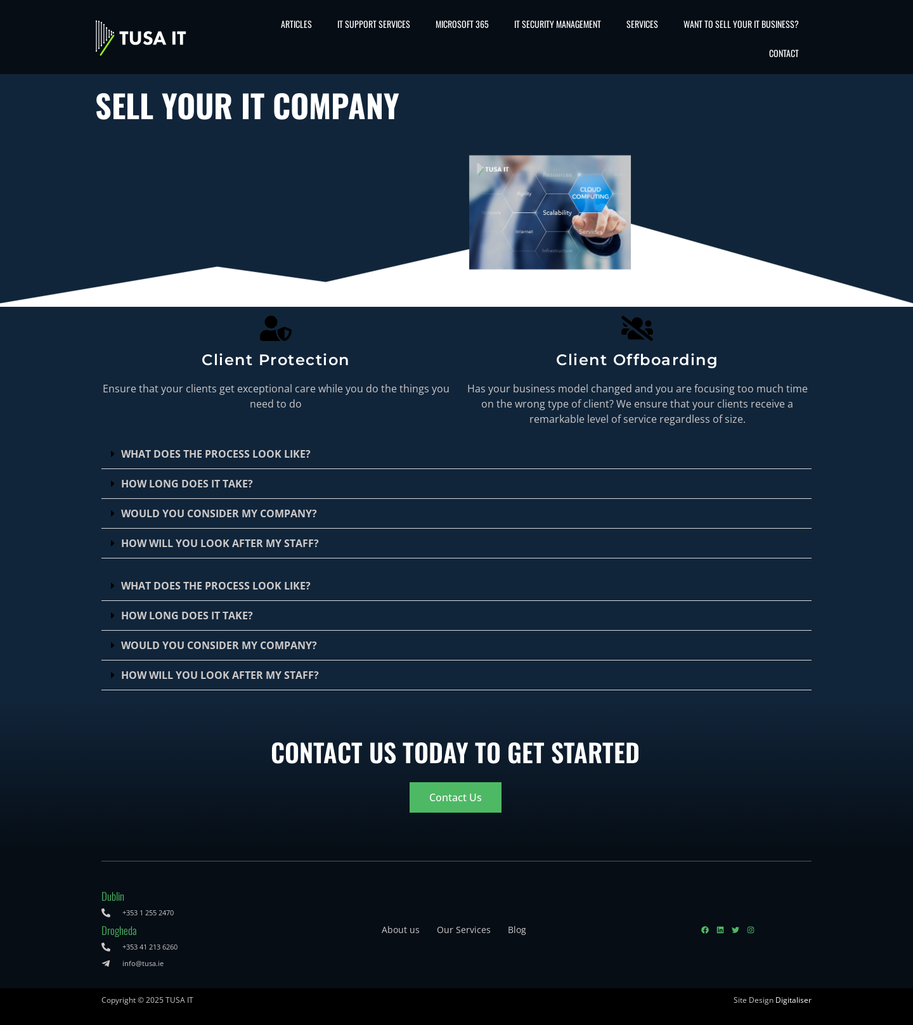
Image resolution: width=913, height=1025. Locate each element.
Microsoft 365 (462, 23)
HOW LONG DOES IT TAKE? (187, 484)
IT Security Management (557, 23)
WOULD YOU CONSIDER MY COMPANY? (219, 513)
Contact (784, 53)
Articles (296, 23)
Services (642, 23)
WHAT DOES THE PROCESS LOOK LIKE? (216, 454)
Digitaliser (793, 1000)
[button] (456, 454)
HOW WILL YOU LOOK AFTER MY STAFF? (220, 543)
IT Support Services (373, 23)
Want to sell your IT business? (741, 23)
